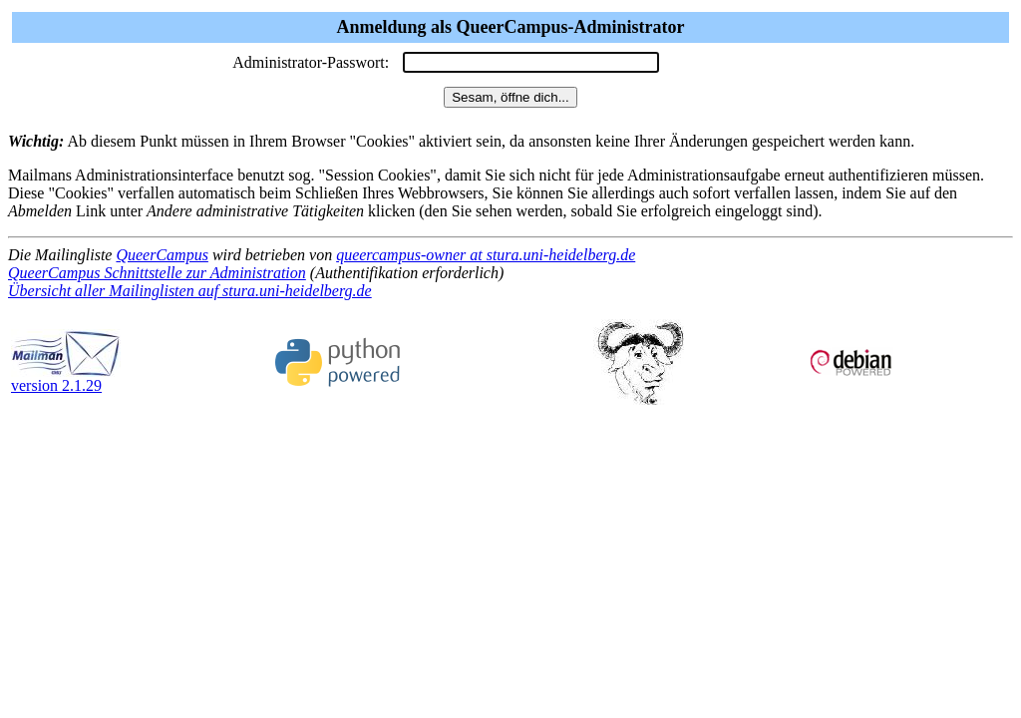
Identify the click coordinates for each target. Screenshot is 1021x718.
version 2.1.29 (66, 378)
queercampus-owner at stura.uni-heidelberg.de (485, 254)
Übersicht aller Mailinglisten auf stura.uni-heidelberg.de (190, 290)
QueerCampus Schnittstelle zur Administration (157, 272)
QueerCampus (161, 254)
